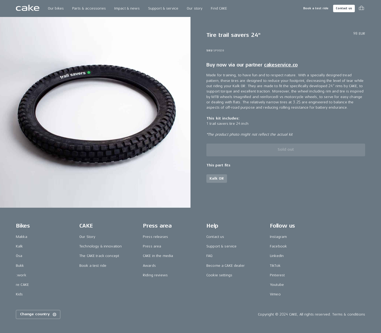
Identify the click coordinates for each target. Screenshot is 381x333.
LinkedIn (277, 256)
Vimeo (275, 294)
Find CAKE (219, 8)
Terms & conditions (348, 314)
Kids (19, 294)
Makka (21, 237)
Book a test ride (315, 8)
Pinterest (277, 275)
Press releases (155, 237)
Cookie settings (219, 275)
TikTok (275, 266)
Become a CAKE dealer (225, 266)
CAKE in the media (158, 256)
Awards (149, 266)
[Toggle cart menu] (361, 8)
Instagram (278, 237)
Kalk (19, 246)
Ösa (19, 256)
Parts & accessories (89, 8)
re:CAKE (22, 285)
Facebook (278, 246)
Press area (152, 246)
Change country (38, 314)
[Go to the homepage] (27, 8)
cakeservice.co (281, 65)
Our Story (87, 237)
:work (21, 275)
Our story (194, 8)
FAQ (209, 256)
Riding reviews (155, 275)
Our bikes (56, 8)
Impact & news (127, 8)
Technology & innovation (100, 246)
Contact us (344, 8)
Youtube (277, 285)
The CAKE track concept (99, 256)
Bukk (20, 266)
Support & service (163, 8)
